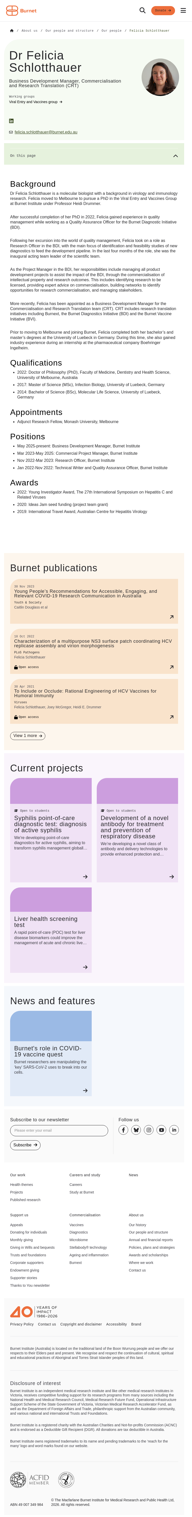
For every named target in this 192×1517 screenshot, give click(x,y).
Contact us (137, 1270)
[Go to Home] (12, 31)
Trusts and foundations (28, 1255)
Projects (16, 1192)
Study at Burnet (81, 1192)
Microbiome (78, 1240)
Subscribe (25, 1145)
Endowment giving (24, 1270)
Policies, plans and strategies (152, 1247)
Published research (25, 1200)
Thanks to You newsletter (30, 1285)
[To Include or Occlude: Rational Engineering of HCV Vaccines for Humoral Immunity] (94, 701)
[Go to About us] (29, 31)
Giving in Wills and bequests (32, 1247)
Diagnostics (78, 1232)
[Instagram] (148, 1130)
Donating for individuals (28, 1232)
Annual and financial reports (151, 1240)
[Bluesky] (136, 1130)
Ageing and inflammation (88, 1255)
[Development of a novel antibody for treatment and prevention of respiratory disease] (137, 830)
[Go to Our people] (112, 31)
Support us (19, 1215)
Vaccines (76, 1225)
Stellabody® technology (88, 1247)
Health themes (21, 1184)
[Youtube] (161, 1130)
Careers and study (84, 1175)
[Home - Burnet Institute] (21, 11)
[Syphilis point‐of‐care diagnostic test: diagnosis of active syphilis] (51, 830)
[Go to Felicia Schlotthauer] (149, 31)
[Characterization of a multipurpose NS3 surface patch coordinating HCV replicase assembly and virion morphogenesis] (94, 651)
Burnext (75, 1262)
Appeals (16, 1225)
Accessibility (116, 1324)
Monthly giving (21, 1240)
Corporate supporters (27, 1262)
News (133, 1175)
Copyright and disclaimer (81, 1324)
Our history (137, 1225)
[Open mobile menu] (183, 10)
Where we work (141, 1262)
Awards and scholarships (148, 1255)
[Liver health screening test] (51, 930)
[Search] (143, 10)
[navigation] (96, 11)
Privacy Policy (22, 1324)
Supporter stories (23, 1278)
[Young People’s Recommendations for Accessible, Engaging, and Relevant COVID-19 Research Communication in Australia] (94, 601)
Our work (17, 1175)
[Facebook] (123, 1130)
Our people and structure (148, 1232)
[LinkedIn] (11, 120)
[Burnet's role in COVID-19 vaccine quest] (51, 1053)
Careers (75, 1184)
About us (136, 1215)
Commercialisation (84, 1215)
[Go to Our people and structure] (70, 31)
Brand (136, 1324)
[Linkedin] (174, 1130)
